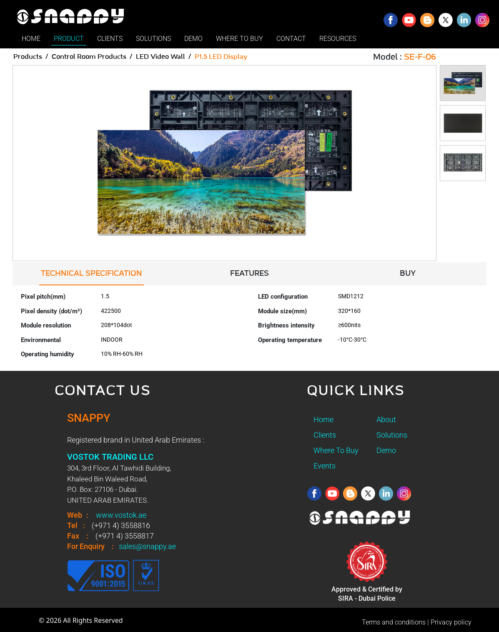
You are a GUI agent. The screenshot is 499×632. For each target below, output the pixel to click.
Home (323, 419)
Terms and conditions (394, 622)
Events (324, 465)
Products (27, 56)
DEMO (193, 39)
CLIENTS (110, 39)
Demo (386, 450)
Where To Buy (336, 450)
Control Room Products (89, 56)
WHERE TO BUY (239, 39)
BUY (408, 273)
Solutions (391, 435)
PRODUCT (69, 39)
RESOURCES (337, 39)
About (386, 419)
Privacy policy (451, 622)
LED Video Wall (160, 56)
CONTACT (291, 39)
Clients (324, 435)
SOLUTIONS (153, 39)
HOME (31, 39)
